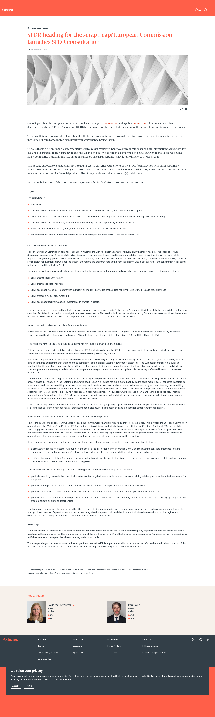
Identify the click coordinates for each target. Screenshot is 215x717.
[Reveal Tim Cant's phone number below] (155, 615)
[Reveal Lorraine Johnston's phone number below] (75, 615)
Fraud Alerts (77, 646)
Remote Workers (114, 646)
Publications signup (150, 646)
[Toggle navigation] (211, 10)
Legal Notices (78, 652)
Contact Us (146, 639)
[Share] (181, 109)
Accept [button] (16, 685)
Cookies (41, 646)
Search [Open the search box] (201, 10)
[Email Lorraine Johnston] (76, 618)
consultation (111, 123)
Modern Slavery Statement (48, 652)
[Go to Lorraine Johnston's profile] (61, 605)
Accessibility (42, 639)
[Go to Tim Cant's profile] (135, 605)
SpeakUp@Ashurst (45, 659)
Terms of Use (78, 639)
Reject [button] (29, 685)
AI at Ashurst (113, 652)
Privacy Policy (113, 639)
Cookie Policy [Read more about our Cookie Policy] (64, 679)
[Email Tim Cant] (156, 618)
